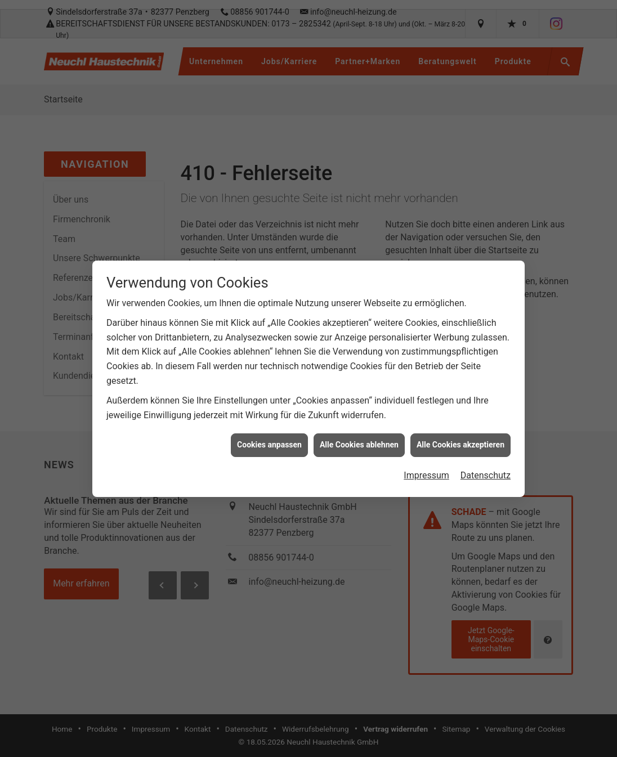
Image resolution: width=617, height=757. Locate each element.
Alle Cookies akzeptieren (460, 437)
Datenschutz (485, 468)
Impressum (426, 468)
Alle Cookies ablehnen (359, 437)
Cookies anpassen (269, 437)
